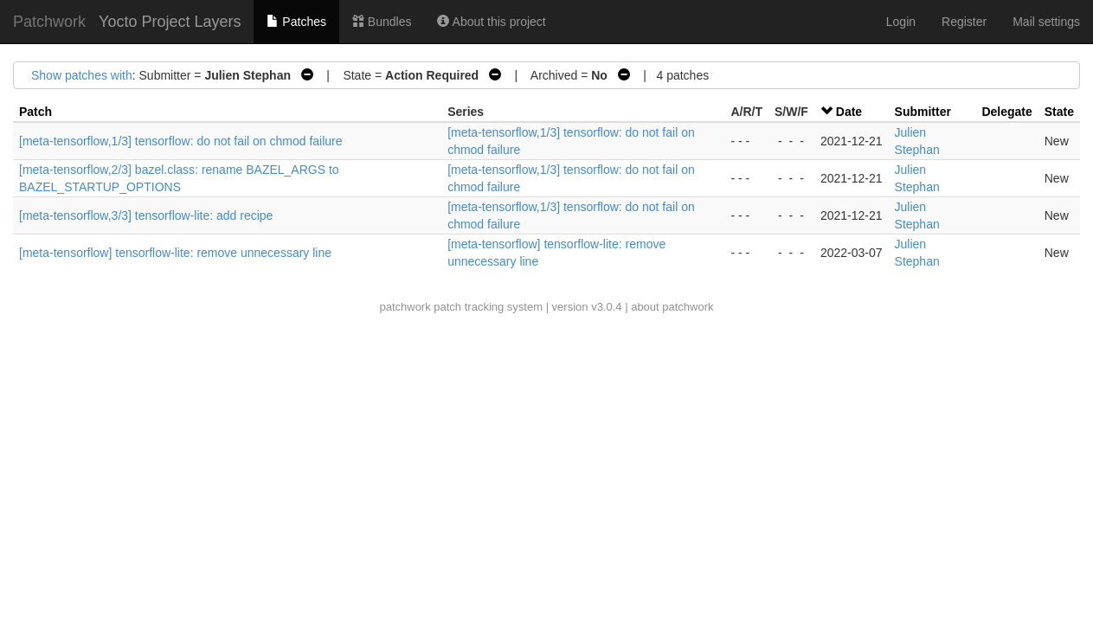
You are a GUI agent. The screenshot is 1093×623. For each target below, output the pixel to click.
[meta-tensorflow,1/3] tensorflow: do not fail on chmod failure (181, 141)
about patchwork (672, 306)
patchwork (404, 306)
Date (849, 112)
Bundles (381, 22)
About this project (491, 22)
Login (901, 22)
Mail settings (1046, 22)
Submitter (923, 112)
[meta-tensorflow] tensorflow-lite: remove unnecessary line (175, 253)
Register (964, 22)
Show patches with (81, 75)
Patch (35, 112)
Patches (296, 22)
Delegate (1006, 112)
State (1059, 112)
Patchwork (49, 21)
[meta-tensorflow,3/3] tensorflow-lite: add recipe (146, 215)
